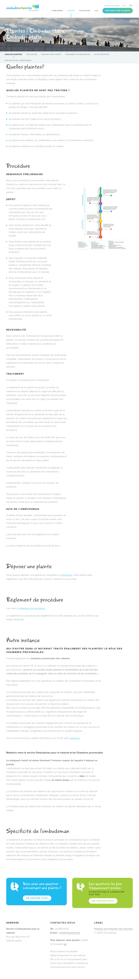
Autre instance (101, 54)
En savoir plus (37, 898)
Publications (84, 11)
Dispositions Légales (112, 5)
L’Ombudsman (57, 11)
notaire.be (74, 738)
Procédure (31, 54)
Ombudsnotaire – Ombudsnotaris (22, 8)
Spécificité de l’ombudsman (18, 60)
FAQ (96, 11)
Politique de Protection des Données (113, 928)
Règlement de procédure (77, 54)
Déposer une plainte (117, 11)
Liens (124, 5)
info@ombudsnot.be (69, 932)
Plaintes (71, 11)
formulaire (66, 574)
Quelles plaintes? (13, 54)
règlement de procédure (32, 608)
